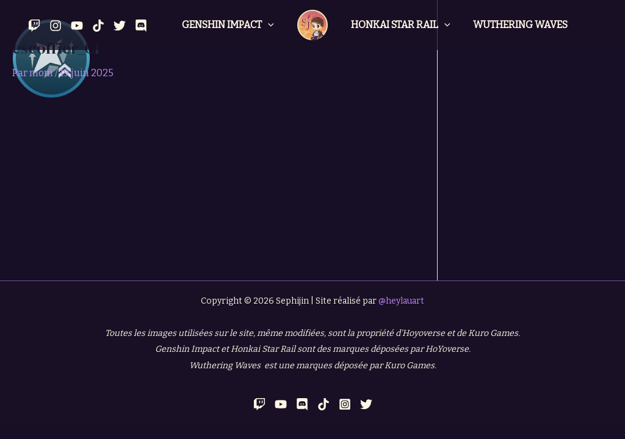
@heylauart (401, 301)
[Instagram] (55, 26)
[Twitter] (120, 26)
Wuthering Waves (516, 24)
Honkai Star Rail (399, 25)
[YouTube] (77, 26)
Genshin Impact (229, 25)
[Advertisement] (218, 189)
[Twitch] (34, 26)
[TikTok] (323, 404)
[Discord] (141, 26)
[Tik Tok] (98, 26)
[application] (269, 25)
